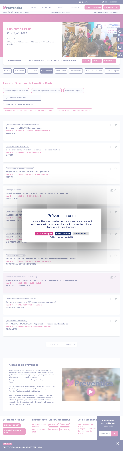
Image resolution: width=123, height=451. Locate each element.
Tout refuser (63, 234)
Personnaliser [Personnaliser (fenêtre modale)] (80, 234)
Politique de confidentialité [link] (61, 237)
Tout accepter (44, 234)
